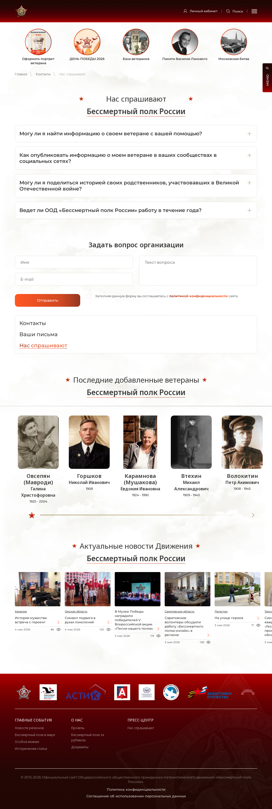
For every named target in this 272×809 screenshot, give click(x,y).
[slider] (32, 515)
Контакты (43, 74)
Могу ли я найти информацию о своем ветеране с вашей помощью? (110, 134)
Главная (21, 74)
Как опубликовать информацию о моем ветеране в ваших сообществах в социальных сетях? (118, 158)
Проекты (77, 728)
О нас (77, 720)
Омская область (76, 611)
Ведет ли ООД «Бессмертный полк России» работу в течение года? (110, 210)
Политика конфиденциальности (136, 789)
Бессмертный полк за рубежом (87, 737)
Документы (79, 747)
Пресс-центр (141, 720)
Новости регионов (29, 728)
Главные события (33, 720)
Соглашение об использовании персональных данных (136, 796)
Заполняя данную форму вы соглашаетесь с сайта (166, 296)
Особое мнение (27, 741)
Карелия (21, 611)
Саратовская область (179, 611)
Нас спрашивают (141, 728)
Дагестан (221, 611)
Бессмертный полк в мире (35, 735)
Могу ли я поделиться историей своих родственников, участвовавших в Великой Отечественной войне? (129, 186)
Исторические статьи (31, 748)
